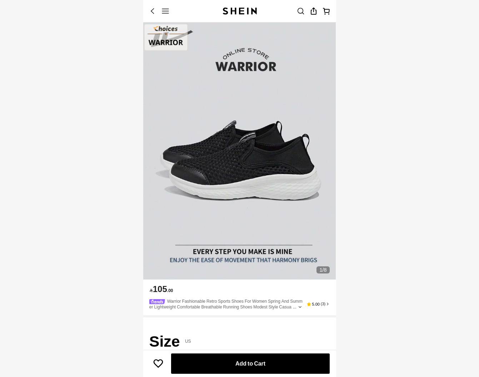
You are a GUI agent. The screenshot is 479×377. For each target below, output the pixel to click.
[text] (161, 289)
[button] (318, 304)
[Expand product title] (300, 307)
